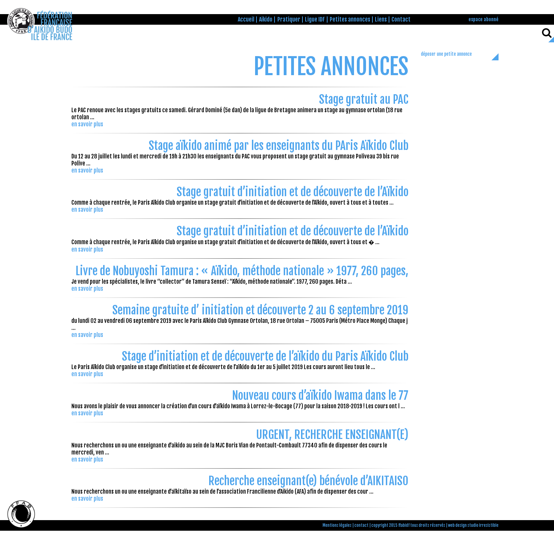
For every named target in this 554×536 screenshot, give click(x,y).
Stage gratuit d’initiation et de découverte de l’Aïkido (292, 192)
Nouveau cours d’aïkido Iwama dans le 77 (320, 396)
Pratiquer (288, 19)
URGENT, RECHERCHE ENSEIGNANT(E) (332, 435)
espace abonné (483, 19)
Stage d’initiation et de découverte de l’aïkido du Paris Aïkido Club (265, 356)
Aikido (265, 19)
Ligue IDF (315, 19)
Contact (401, 19)
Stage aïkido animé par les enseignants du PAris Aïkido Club (278, 146)
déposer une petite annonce (446, 54)
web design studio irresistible (473, 525)
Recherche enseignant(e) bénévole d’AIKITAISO (308, 481)
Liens (381, 19)
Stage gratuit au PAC (363, 99)
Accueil (246, 19)
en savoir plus (87, 124)
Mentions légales (337, 525)
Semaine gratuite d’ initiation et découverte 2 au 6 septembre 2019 (260, 310)
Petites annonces (350, 19)
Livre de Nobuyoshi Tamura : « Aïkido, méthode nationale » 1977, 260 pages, (242, 271)
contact (361, 525)
